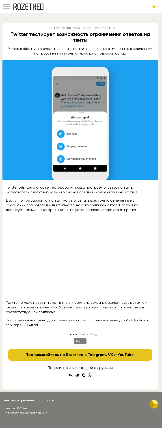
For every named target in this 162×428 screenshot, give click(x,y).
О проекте (46, 400)
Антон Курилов (94, 27)
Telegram (97, 354)
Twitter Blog (88, 334)
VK (110, 354)
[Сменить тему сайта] (154, 6)
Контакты (11, 400)
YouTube (126, 354)
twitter (80, 341)
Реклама (28, 400)
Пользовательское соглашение (26, 413)
